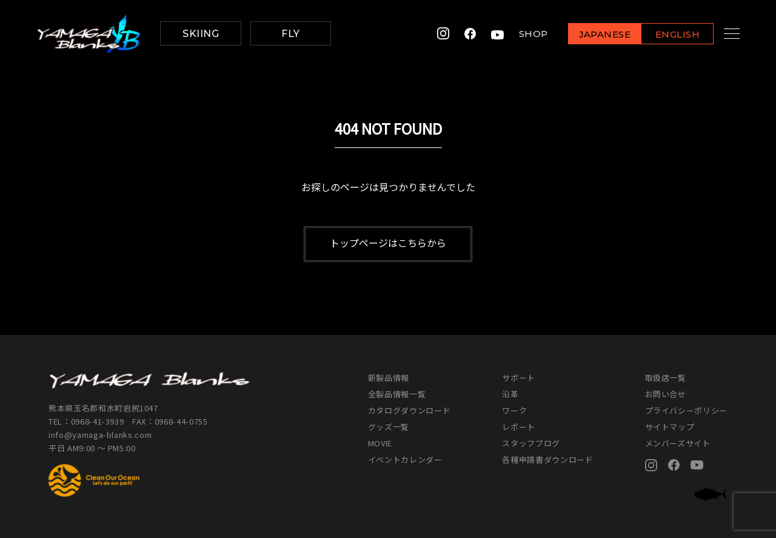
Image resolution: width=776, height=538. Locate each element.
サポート (518, 377)
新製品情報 (388, 377)
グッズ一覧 (388, 426)
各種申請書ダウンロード (547, 459)
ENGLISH (664, 34)
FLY (290, 33)
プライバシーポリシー (686, 410)
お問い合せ (665, 394)
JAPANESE (591, 34)
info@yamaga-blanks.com (100, 434)
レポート (518, 426)
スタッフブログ (531, 443)
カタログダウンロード (409, 410)
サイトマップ (670, 426)
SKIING (200, 33)
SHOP (520, 33)
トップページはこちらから (388, 242)
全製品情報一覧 (397, 394)
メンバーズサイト (678, 443)
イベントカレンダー (405, 459)
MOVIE (380, 443)
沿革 (510, 394)
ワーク (514, 410)
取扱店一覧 (665, 377)
